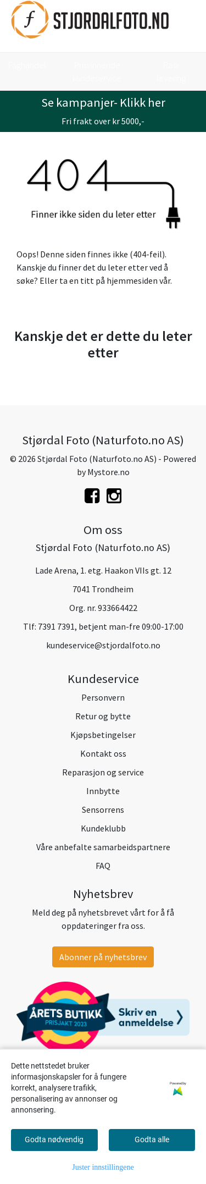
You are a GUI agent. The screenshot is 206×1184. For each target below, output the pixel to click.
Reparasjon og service (103, 772)
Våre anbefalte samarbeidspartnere (103, 846)
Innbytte (103, 790)
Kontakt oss (103, 753)
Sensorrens (103, 809)
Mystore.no (108, 471)
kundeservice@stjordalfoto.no (103, 645)
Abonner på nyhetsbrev (103, 956)
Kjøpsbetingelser (103, 734)
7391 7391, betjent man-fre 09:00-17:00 (110, 626)
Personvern (103, 697)
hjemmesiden (132, 280)
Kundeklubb (103, 828)
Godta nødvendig (54, 1139)
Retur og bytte (103, 716)
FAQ (103, 865)
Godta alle (152, 1139)
